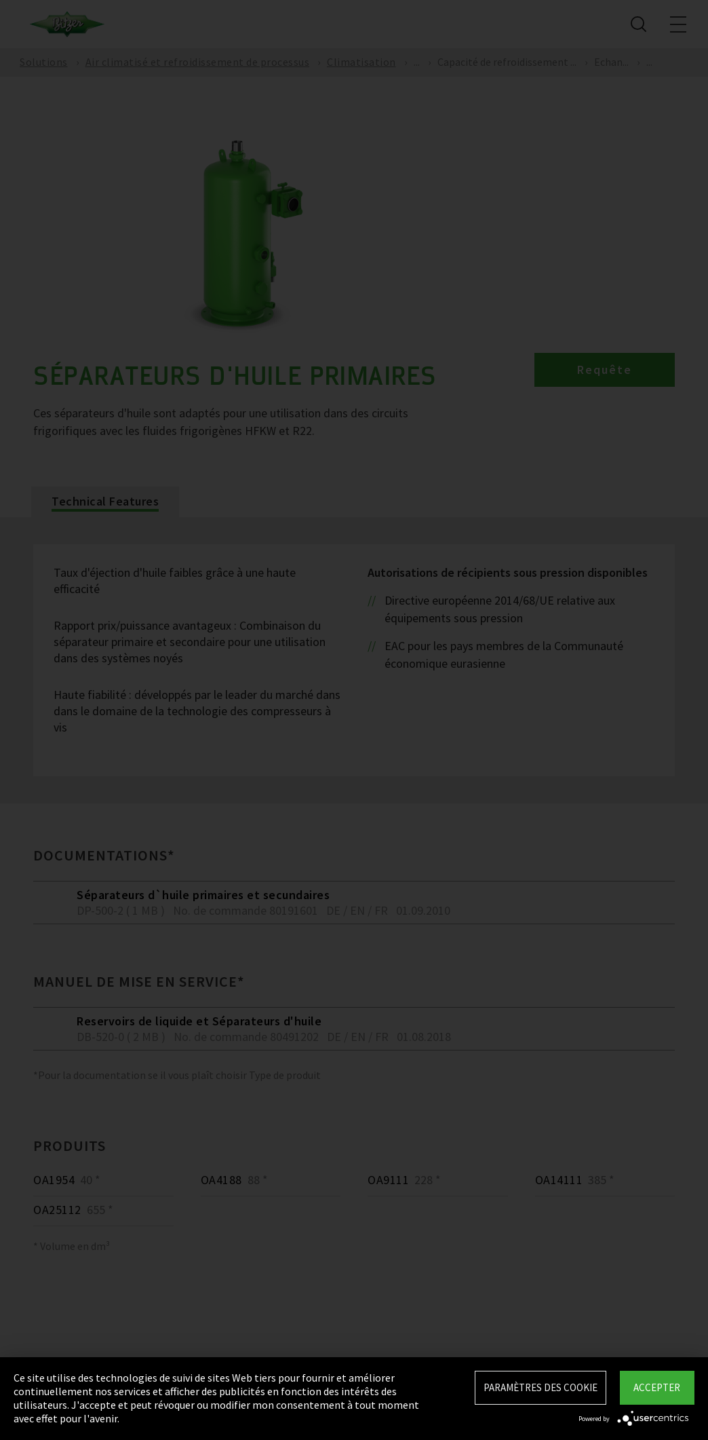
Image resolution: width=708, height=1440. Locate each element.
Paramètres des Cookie (540, 1387)
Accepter (656, 1387)
